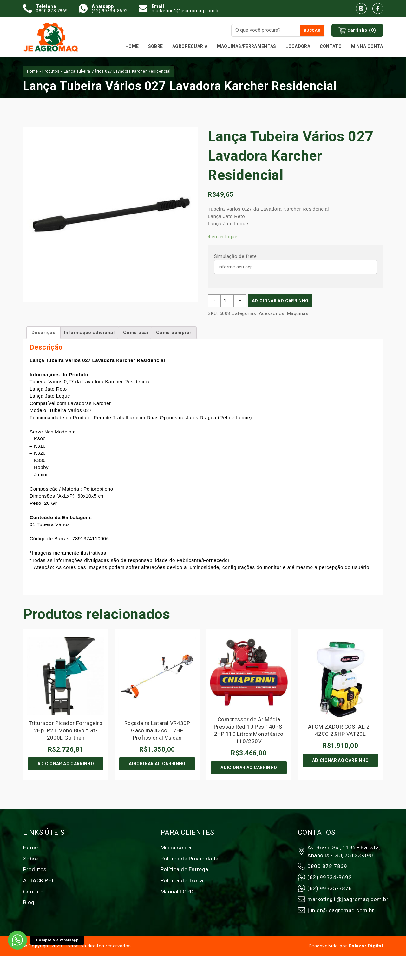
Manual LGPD (177, 891)
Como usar (136, 332)
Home (132, 46)
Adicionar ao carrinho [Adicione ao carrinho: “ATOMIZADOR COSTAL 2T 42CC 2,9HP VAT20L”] (340, 760)
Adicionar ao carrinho (280, 300)
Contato (331, 46)
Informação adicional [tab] (89, 332)
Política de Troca (181, 880)
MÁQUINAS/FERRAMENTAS (246, 46)
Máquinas (297, 313)
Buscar (312, 30)
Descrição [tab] (43, 332)
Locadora (297, 46)
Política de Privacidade (189, 858)
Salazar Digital (366, 946)
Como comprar (174, 332)
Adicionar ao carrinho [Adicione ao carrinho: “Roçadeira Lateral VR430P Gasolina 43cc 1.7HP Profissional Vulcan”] (157, 763)
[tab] (136, 332)
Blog (29, 902)
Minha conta (367, 46)
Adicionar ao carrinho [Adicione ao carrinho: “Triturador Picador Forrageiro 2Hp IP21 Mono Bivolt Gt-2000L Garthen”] (65, 763)
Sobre (155, 46)
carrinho (357, 30)
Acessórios (272, 313)
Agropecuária (189, 46)
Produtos (50, 71)
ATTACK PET (39, 880)
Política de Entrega (184, 869)
